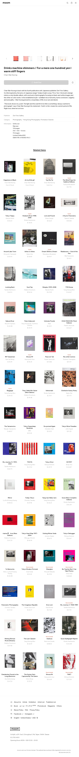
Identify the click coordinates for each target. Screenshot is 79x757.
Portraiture (44, 120)
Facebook (18, 714)
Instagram (29, 714)
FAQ (26, 710)
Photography (17, 120)
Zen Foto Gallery (18, 115)
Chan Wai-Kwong (10, 75)
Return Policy (18, 710)
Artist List (41, 702)
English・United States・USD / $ (26, 718)
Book (16, 706)
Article (25, 702)
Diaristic (51, 120)
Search (67, 3)
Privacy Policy (35, 710)
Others (59, 706)
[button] (72, 58)
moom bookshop (6, 3)
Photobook (42, 706)
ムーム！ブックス (28, 706)
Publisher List (51, 702)
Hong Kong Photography (31, 120)
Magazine (51, 706)
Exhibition (32, 702)
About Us (17, 702)
